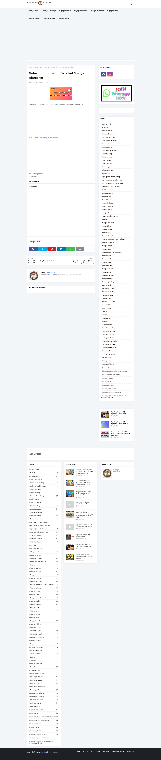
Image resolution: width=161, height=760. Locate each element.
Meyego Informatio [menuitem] (97, 11)
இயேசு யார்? (106, 367)
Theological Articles (108, 331)
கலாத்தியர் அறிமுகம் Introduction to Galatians (84, 503)
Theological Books (108, 334)
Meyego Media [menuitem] (64, 18)
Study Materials (107, 324)
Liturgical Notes (107, 209)
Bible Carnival (106, 124)
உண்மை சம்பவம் (107, 378)
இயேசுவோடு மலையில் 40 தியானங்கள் (115, 371)
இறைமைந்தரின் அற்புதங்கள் (111, 374)
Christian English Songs (109, 140)
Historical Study (107, 196)
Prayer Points (106, 298)
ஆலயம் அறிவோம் (108, 364)
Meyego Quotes (107, 262)
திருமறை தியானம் (108, 385)
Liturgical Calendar (108, 206)
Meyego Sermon (107, 265)
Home (30, 67)
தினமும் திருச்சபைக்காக (109, 388)
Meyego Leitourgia (108, 242)
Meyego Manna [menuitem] (34, 11)
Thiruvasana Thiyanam (109, 347)
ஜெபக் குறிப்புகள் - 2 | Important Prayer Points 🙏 (120, 423)
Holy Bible (105, 200)
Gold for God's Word (108, 190)
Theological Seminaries (109, 341)
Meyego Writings (107, 278)
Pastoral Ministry (107, 295)
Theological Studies (108, 344)
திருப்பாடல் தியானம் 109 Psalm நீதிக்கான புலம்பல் (84, 525)
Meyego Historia (107, 232)
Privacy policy (95, 751)
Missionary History (108, 282)
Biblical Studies (107, 131)
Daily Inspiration (107, 170)
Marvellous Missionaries (110, 216)
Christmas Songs (107, 157)
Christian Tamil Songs (109, 150)
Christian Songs (107, 147)
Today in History (107, 357)
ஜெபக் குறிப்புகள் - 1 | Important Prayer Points (118, 413)
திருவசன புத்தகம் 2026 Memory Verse (83, 535)
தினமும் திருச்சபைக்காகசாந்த (111, 392)
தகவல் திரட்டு (106, 381)
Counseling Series (107, 167)
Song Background (107, 318)
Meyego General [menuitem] (49, 18)
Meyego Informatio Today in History (113, 239)
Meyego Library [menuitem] (112, 11)
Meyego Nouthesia (108, 259)
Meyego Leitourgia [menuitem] (49, 11)
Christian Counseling (108, 137)
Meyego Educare (38, 67)
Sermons (104, 315)
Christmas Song (107, 154)
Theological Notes (108, 338)
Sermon (104, 311)
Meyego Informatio (108, 236)
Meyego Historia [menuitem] (65, 11)
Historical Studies (107, 193)
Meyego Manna (106, 249)
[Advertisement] (80, 41)
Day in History (106, 173)
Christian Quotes (107, 144)
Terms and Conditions (118, 751)
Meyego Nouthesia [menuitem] (80, 11)
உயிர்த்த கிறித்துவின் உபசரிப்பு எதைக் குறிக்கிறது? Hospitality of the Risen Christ (85, 514)
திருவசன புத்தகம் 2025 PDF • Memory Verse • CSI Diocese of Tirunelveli (120, 433)
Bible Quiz (105, 127)
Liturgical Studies (107, 213)
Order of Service (107, 285)
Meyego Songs (106, 272)
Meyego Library (107, 246)
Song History (106, 321)
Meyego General (107, 229)
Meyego (32, 83)
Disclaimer (106, 751)
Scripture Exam (107, 308)
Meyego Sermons (107, 269)
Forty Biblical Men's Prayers (111, 186)
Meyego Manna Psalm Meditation (112, 252)
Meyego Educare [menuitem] (34, 18)
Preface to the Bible (108, 301)
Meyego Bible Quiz (108, 223)
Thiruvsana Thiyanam (109, 351)
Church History (106, 160)
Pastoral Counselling (108, 292)
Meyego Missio (106, 255)
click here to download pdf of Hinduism (43, 138)
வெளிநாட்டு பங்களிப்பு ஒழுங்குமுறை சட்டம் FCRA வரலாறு (84, 556)
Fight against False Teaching (111, 177)
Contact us (130, 751)
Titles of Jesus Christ (108, 354)
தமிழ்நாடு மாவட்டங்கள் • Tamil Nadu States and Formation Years (84, 493)
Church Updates (107, 163)
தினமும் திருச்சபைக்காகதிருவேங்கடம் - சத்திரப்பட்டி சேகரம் (114, 396)
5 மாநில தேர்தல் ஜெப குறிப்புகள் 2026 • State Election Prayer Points (83, 482)
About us (85, 751)
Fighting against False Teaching (112, 180)
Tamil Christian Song (108, 328)
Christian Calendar (108, 134)
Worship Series (107, 361)
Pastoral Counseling (108, 288)
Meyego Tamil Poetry (108, 275)
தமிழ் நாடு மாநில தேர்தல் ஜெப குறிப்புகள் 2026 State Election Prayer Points (84, 471)
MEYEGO (43, 752)
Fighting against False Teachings (112, 183)
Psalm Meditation (107, 305)
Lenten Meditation (108, 203)
